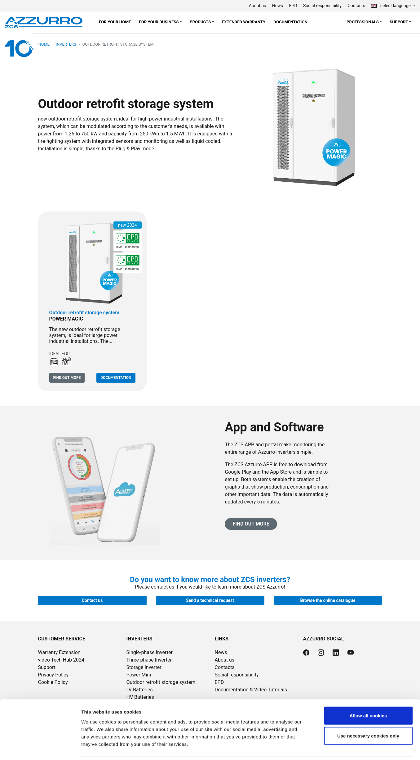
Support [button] (399, 22)
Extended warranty (244, 22)
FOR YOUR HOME (115, 22)
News (277, 5)
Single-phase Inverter (149, 652)
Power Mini (138, 675)
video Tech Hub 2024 (61, 660)
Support (46, 667)
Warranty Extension (59, 652)
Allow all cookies (368, 694)
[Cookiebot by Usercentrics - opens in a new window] (40, 748)
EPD (293, 5)
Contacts (356, 5)
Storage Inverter (143, 667)
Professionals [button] (363, 22)
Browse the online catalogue (328, 600)
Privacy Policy (53, 675)
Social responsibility (322, 5)
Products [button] (200, 22)
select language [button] (391, 5)
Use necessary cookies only (368, 714)
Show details (325, 747)
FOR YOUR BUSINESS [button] (159, 22)
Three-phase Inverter (149, 660)
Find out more (67, 377)
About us (257, 5)
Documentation (290, 22)
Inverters (66, 44)
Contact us (92, 600)
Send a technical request (210, 600)
